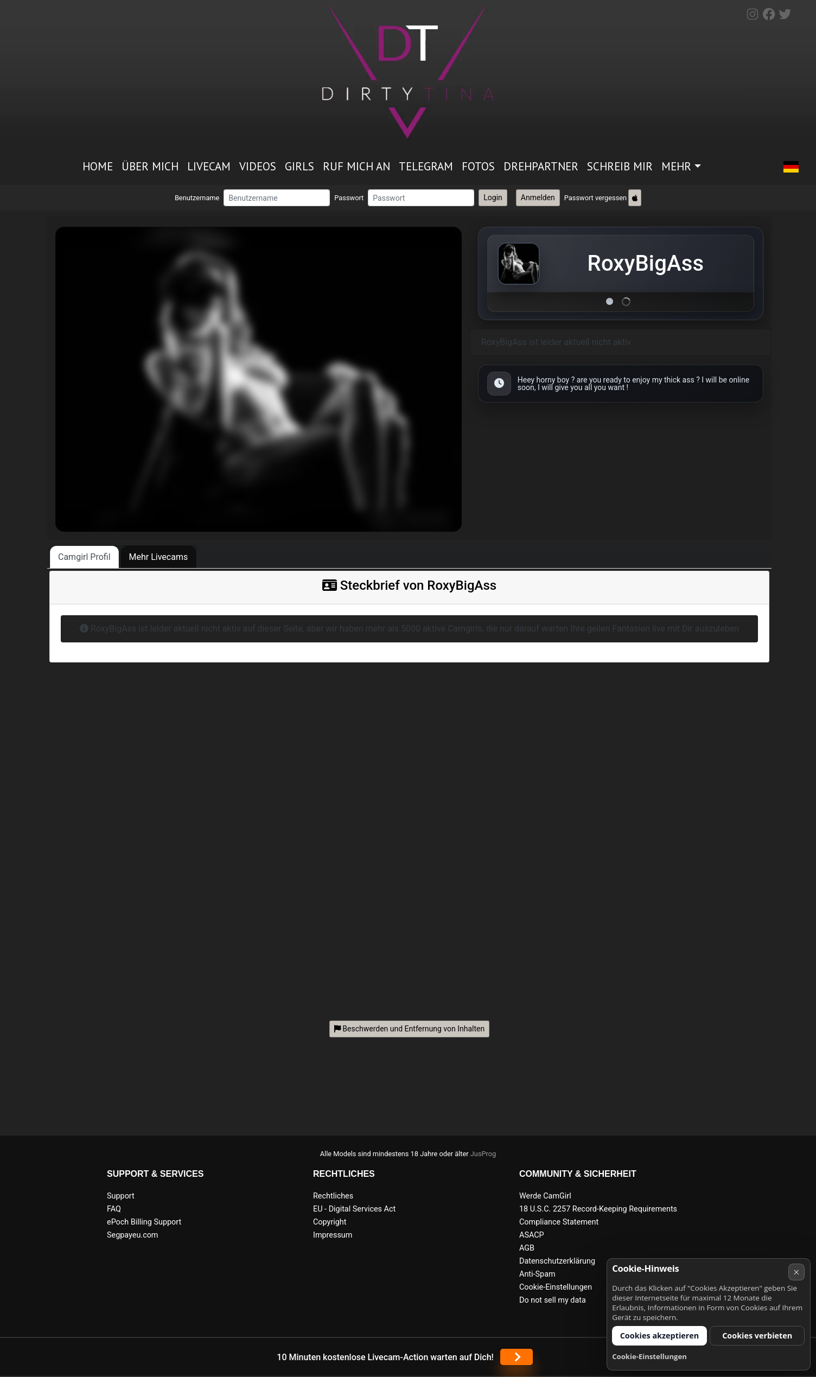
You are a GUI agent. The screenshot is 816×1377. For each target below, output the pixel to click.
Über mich (150, 166)
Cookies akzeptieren (659, 1335)
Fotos (478, 166)
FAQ (114, 1209)
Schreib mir (620, 166)
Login (492, 197)
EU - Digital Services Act (354, 1209)
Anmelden (538, 197)
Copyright (329, 1222)
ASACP (531, 1235)
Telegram (426, 166)
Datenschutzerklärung (557, 1261)
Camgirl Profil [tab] (84, 557)
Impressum (332, 1235)
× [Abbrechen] (796, 1272)
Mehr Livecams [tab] (158, 557)
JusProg (483, 1154)
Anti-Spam (537, 1274)
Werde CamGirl (545, 1196)
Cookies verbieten (757, 1335)
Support (121, 1196)
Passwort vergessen (595, 198)
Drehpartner (540, 166)
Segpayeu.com (132, 1235)
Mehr (676, 166)
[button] (791, 167)
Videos (257, 166)
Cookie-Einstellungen (555, 1287)
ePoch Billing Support (144, 1222)
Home (97, 166)
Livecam (209, 166)
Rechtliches (333, 1196)
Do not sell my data (552, 1300)
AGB (526, 1248)
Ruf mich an (356, 166)
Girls (299, 166)
